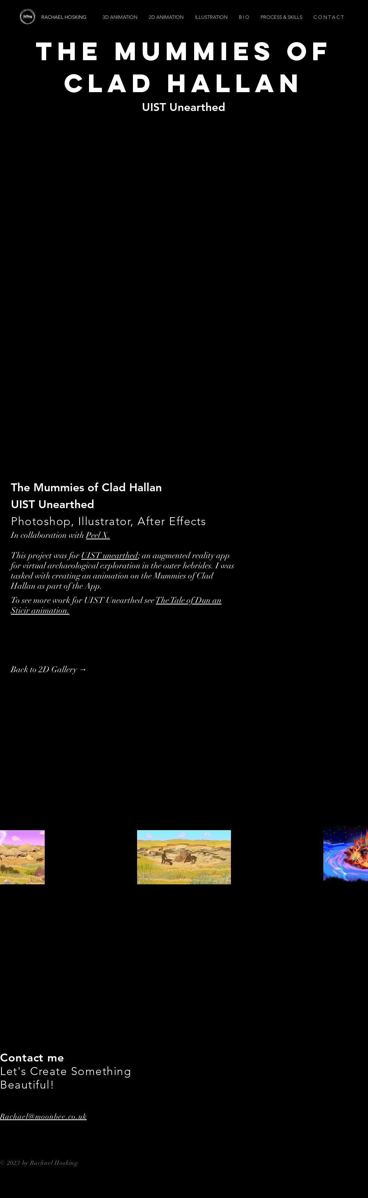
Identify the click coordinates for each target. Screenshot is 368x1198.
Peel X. (98, 535)
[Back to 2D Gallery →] (49, 669)
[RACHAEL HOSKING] (83, 17)
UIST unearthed (109, 555)
